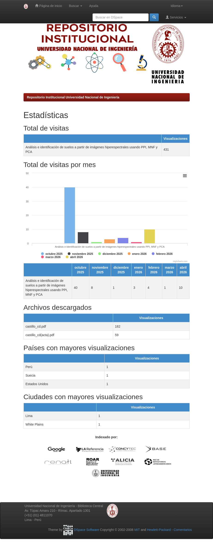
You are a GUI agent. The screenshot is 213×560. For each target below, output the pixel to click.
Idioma (177, 6)
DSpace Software (86, 530)
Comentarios (183, 530)
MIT (137, 530)
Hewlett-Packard (159, 530)
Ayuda (93, 6)
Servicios (176, 17)
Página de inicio (48, 6)
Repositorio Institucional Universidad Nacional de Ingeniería (73, 97)
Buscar (75, 6)
